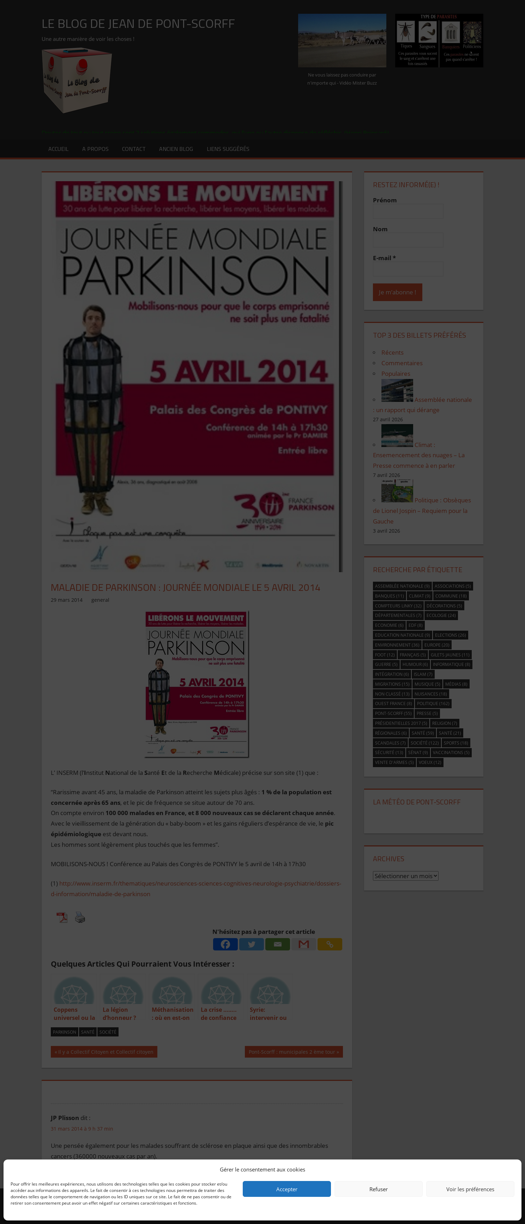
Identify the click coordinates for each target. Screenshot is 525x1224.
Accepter (286, 1189)
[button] (510, 1169)
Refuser (378, 1189)
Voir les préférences (470, 1189)
